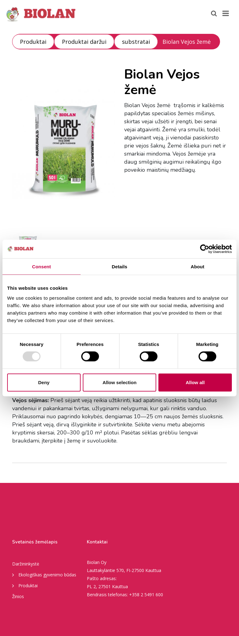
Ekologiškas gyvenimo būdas (44, 574)
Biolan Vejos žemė (186, 41)
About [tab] (197, 266)
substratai (136, 41)
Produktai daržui (84, 41)
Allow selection (119, 382)
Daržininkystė (25, 564)
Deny (43, 382)
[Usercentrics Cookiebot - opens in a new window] (204, 249)
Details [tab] (119, 266)
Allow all (195, 382)
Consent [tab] (41, 266)
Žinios (18, 596)
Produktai (33, 41)
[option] (63, 144)
